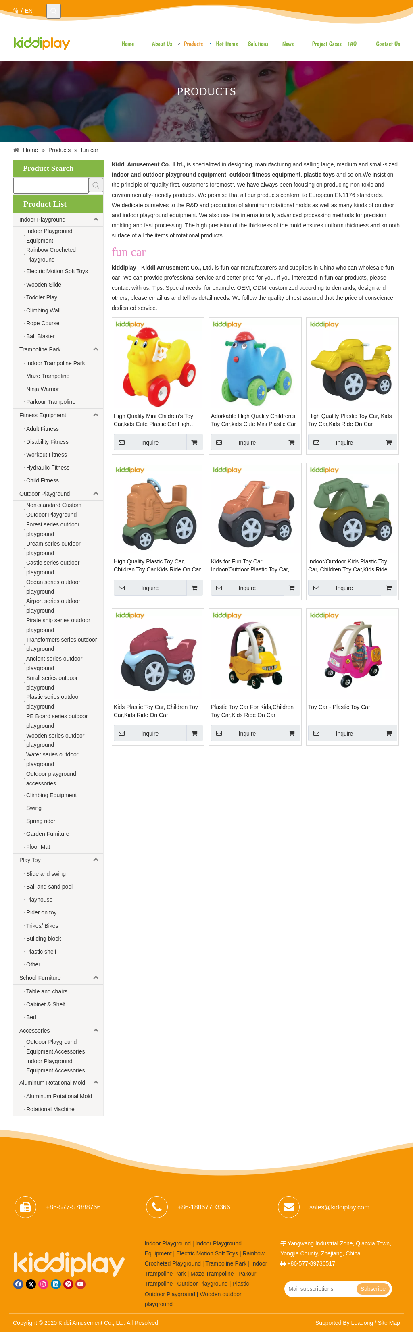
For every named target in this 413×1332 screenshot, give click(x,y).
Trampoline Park (61, 349)
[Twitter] (31, 1284)
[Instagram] (43, 1284)
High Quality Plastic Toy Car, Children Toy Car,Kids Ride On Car (157, 565)
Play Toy (61, 860)
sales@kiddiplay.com (339, 1207)
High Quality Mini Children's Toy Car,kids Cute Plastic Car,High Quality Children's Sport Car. (153, 420)
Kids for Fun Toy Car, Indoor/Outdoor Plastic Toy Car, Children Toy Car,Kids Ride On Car (254, 566)
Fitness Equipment (61, 415)
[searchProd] (51, 186)
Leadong (362, 1323)
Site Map (389, 1323)
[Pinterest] (68, 1284)
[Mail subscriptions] (319, 1289)
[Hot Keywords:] (53, 11)
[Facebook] (18, 1284)
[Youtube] (80, 1284)
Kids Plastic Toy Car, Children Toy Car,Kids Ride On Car (156, 711)
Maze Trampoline (212, 1273)
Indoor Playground (61, 219)
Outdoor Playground (61, 493)
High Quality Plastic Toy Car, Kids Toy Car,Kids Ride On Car (350, 420)
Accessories (61, 1030)
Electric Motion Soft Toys (207, 1253)
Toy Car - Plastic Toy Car (339, 707)
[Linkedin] (56, 1284)
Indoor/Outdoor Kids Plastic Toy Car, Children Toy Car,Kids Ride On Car (352, 566)
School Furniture (61, 977)
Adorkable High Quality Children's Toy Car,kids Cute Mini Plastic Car (253, 420)
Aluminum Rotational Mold (61, 1082)
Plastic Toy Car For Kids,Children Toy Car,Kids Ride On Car (252, 711)
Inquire (136, 442)
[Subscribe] (373, 1289)
